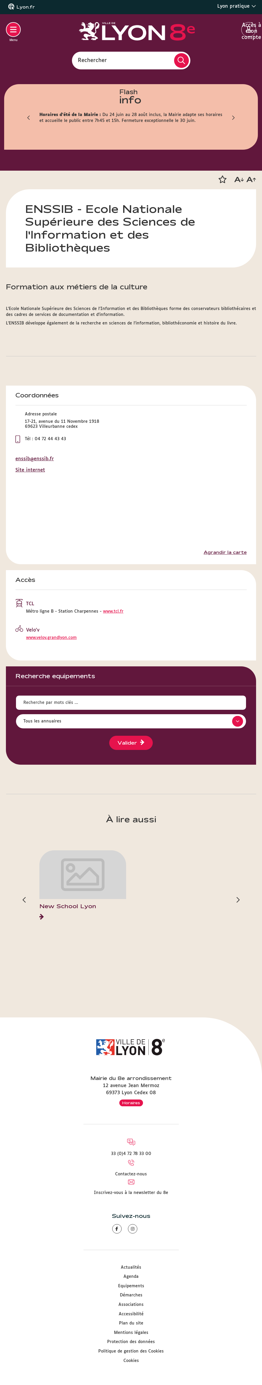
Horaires (131, 1103)
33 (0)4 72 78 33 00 (131, 1154)
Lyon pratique (236, 6)
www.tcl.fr (113, 611)
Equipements (131, 1286)
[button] (222, 179)
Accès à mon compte (249, 30)
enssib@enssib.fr (34, 458)
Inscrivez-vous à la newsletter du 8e (131, 1193)
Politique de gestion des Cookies (131, 1351)
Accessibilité (131, 1314)
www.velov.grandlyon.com (51, 638)
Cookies (131, 1361)
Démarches (131, 1295)
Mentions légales (131, 1333)
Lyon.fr (26, 7)
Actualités (131, 1267)
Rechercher (92, 60)
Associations (131, 1305)
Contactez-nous (131, 1174)
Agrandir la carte (225, 552)
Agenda (131, 1277)
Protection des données (131, 1342)
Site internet (30, 470)
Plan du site (131, 1323)
